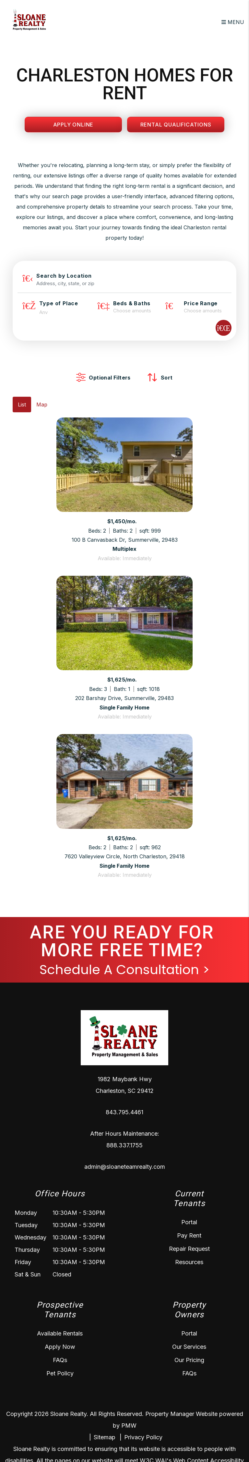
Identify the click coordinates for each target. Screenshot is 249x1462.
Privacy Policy (143, 1437)
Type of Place (58, 303)
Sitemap (104, 1437)
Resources (189, 1262)
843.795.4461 (124, 1112)
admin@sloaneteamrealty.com (124, 1166)
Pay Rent (189, 1235)
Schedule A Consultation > (125, 969)
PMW (128, 1425)
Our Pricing (189, 1360)
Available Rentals (60, 1333)
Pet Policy (60, 1373)
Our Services (189, 1346)
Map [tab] (41, 404)
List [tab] (22, 404)
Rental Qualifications (175, 124)
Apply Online (73, 124)
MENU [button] (232, 22)
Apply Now (60, 1346)
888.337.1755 (124, 1145)
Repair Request (189, 1248)
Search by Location (63, 275)
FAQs (60, 1360)
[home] (29, 21)
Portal (189, 1222)
